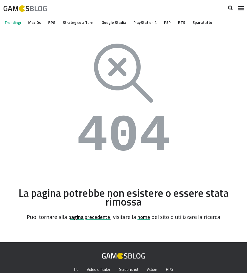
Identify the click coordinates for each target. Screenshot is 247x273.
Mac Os (36, 22)
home (146, 217)
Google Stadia (119, 22)
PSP (175, 22)
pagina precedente (88, 217)
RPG (55, 22)
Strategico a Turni (83, 22)
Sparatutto (212, 22)
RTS (191, 22)
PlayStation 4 (152, 22)
